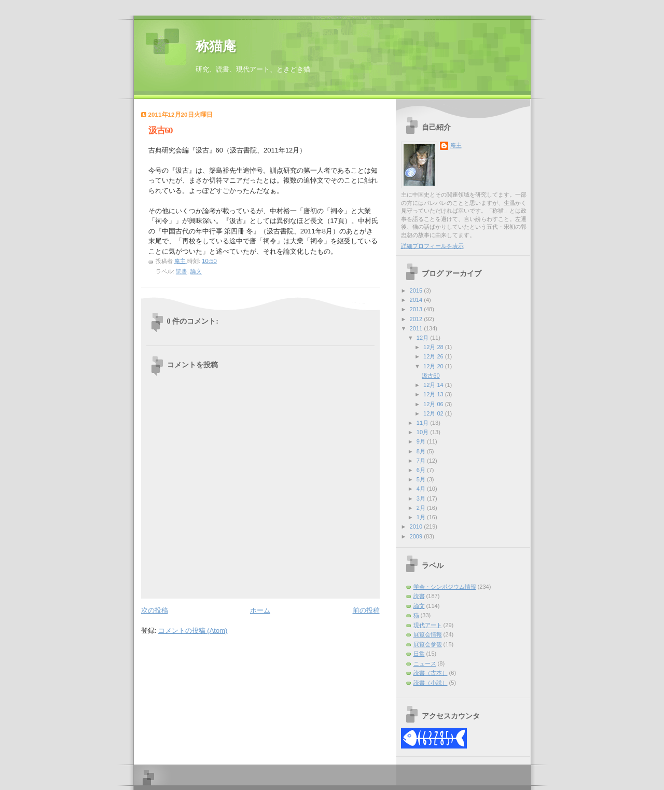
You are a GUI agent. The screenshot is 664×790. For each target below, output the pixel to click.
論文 (196, 271)
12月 (423, 338)
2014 (417, 300)
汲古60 (430, 375)
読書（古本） (430, 673)
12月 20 (434, 366)
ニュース (424, 663)
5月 (422, 479)
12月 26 (434, 356)
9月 (422, 441)
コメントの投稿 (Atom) (193, 630)
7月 (422, 461)
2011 (417, 328)
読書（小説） (430, 683)
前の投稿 (366, 610)
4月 (422, 489)
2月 (422, 508)
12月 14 (434, 385)
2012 (417, 319)
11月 (423, 423)
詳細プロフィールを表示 (432, 246)
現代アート (427, 625)
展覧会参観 (427, 644)
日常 (419, 653)
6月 (422, 470)
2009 (417, 536)
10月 (423, 432)
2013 (417, 309)
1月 (422, 517)
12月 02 (434, 413)
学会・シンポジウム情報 (444, 587)
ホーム (260, 610)
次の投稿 (154, 610)
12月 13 (434, 394)
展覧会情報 (427, 634)
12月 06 (434, 404)
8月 (422, 451)
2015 (417, 290)
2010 (417, 526)
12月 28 (434, 347)
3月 (422, 498)
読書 (181, 271)
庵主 (456, 145)
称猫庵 (216, 46)
